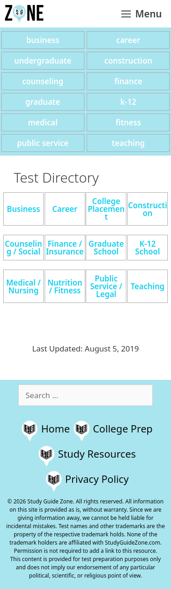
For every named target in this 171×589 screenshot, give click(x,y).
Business (23, 209)
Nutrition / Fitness (64, 286)
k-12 (128, 102)
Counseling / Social (23, 247)
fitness (128, 122)
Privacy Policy (97, 479)
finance (128, 81)
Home (55, 428)
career (128, 40)
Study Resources (97, 453)
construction (128, 60)
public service (42, 143)
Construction (147, 209)
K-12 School (147, 247)
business (42, 40)
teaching (128, 143)
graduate (43, 102)
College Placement (106, 209)
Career (65, 209)
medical (42, 122)
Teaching (148, 286)
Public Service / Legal (106, 286)
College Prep (123, 428)
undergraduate (42, 60)
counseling (42, 81)
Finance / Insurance (65, 247)
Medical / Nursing (23, 286)
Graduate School (106, 247)
